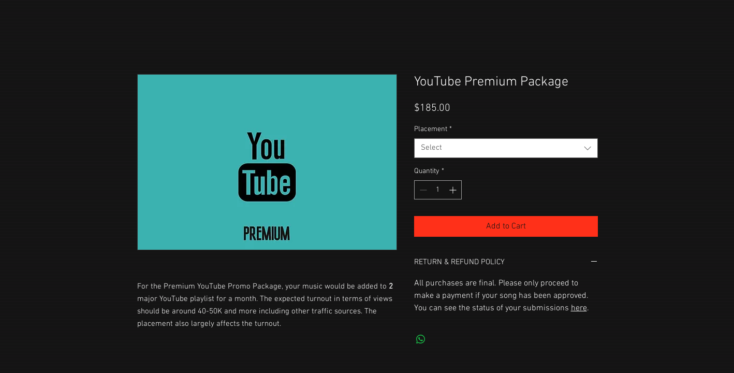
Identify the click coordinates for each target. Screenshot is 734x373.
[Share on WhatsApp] (421, 339)
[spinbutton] (438, 190)
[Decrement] (422, 190)
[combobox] (506, 148)
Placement (433, 129)
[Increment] (453, 190)
